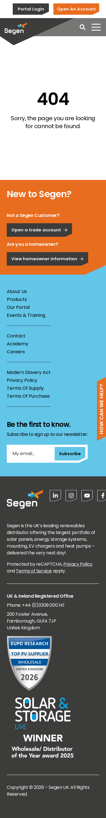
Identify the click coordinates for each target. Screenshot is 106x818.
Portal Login (31, 9)
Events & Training (26, 315)
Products (17, 299)
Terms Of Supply (25, 388)
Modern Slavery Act (29, 372)
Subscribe (70, 454)
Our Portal (18, 307)
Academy (17, 344)
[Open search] (82, 27)
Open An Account (76, 9)
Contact (16, 336)
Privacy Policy (22, 380)
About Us (17, 291)
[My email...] (30, 453)
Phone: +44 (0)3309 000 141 (35, 605)
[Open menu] (96, 27)
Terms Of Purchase (28, 396)
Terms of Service (34, 571)
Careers (16, 351)
